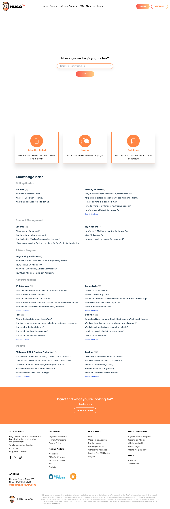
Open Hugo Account (97, 440)
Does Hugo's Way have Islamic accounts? (104, 357)
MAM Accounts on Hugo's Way (99, 365)
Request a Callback (18, 452)
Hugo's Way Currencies (95, 336)
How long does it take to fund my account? (104, 331)
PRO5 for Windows (57, 461)
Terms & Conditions (57, 440)
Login (100, 6)
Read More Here (53, 504)
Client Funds (133, 464)
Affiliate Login (134, 447)
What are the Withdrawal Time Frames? (33, 299)
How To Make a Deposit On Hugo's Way (103, 210)
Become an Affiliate (136, 440)
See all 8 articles (22, 339)
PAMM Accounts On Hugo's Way (99, 369)
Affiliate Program (69, 6)
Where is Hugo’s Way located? (29, 198)
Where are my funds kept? (28, 231)
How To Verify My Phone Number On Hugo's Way (107, 231)
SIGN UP (143, 6)
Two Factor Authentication (21, 445)
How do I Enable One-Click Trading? (32, 373)
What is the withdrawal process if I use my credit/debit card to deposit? (48, 303)
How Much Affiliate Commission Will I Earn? (35, 273)
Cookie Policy (55, 443)
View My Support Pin (94, 235)
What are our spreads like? (28, 194)
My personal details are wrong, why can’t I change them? (111, 198)
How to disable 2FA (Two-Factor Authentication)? (38, 239)
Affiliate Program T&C (137, 450)
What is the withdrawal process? (30, 295)
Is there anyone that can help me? (101, 202)
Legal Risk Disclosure (58, 437)
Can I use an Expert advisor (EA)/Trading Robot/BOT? (40, 365)
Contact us (14, 449)
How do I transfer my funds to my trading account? (108, 206)
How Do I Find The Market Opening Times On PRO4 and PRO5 (43, 357)
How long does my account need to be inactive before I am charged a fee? (48, 323)
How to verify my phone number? (31, 235)
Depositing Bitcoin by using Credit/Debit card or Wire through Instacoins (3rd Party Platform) (117, 319)
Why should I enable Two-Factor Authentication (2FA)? (109, 194)
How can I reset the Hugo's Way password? (104, 239)
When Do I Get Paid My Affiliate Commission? (36, 269)
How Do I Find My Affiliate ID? (29, 265)
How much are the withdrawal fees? (32, 331)
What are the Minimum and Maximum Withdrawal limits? (41, 291)
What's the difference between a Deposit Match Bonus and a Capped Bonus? (117, 299)
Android (52, 467)
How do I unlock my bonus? (97, 295)
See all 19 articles (92, 377)
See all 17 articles (22, 377)
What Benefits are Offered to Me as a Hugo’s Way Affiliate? (42, 261)
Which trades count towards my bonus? (103, 303)
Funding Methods (96, 447)
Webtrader (53, 454)
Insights (91, 457)
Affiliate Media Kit (135, 443)
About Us (132, 461)
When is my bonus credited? (98, 307)
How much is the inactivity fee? (30, 327)
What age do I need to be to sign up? (33, 202)
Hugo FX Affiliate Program (139, 437)
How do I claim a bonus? (96, 291)
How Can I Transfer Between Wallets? (101, 373)
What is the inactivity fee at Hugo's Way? (34, 319)
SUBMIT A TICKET (85, 411)
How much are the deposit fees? (30, 336)
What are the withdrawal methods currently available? (40, 307)
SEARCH (85, 74)
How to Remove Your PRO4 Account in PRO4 (35, 369)
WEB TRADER (159, 6)
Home (45, 6)
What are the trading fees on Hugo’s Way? (104, 361)
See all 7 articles (22, 311)
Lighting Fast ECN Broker (99, 453)
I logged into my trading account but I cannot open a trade (43, 361)
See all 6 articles (91, 214)
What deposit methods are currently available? (106, 327)
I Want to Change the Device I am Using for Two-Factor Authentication (47, 243)
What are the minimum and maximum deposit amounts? (111, 323)
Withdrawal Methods (97, 450)
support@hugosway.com (22, 485)
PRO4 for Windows (57, 457)
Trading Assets (94, 443)
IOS (50, 464)
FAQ (82, 6)
